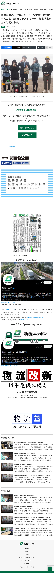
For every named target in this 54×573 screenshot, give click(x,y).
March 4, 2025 (24, 319)
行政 (8, 9)
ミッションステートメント (27, 567)
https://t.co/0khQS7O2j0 (35, 317)
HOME (27, 548)
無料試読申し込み (27, 128)
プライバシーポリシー (27, 560)
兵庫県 (12, 146)
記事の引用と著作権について (27, 557)
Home (2, 9)
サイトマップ (27, 554)
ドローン (7, 146)
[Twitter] (17, 47)
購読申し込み (27, 135)
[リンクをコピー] (29, 47)
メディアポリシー (27, 564)
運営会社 (27, 551)
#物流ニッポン (10, 309)
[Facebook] (6, 47)
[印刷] (41, 47)
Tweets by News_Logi (8, 302)
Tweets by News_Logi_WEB (9, 366)
